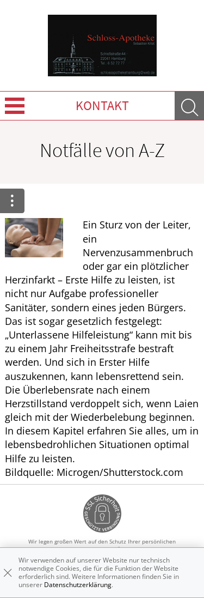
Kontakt (102, 105)
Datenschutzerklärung (78, 584)
